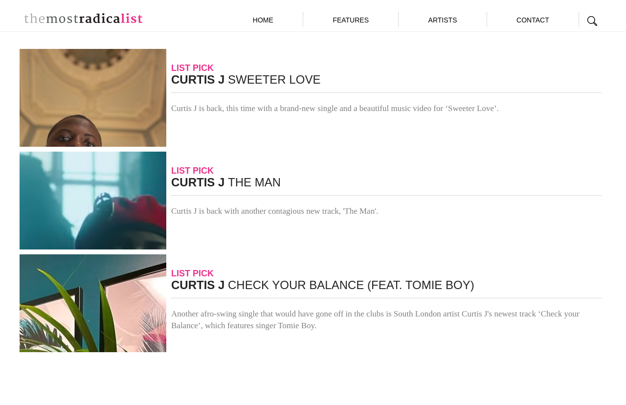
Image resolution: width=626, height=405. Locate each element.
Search (593, 21)
